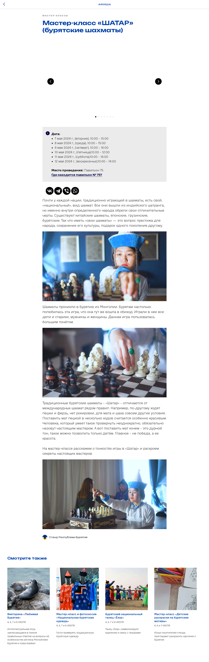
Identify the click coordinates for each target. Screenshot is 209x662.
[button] (76, 176)
